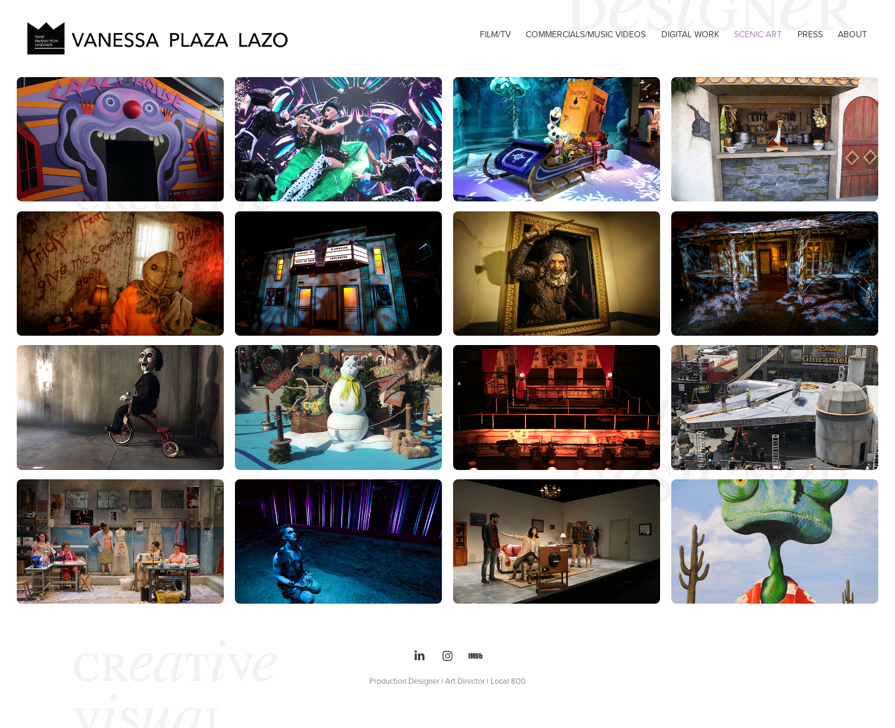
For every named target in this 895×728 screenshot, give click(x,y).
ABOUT (852, 34)
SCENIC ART (758, 34)
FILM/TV (495, 34)
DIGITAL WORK (690, 34)
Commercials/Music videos (586, 34)
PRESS (810, 34)
